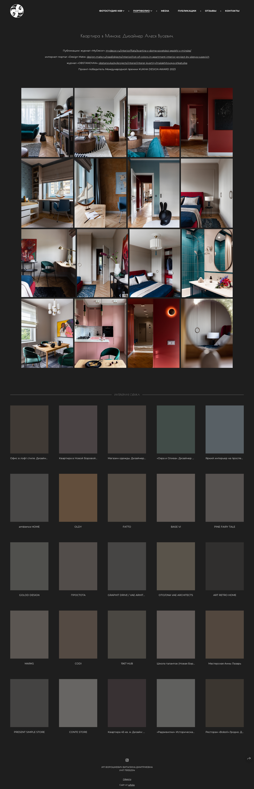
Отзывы (210, 10)
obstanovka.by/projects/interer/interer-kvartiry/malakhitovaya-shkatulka (143, 63)
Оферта (127, 785)
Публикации (187, 10)
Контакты (232, 10)
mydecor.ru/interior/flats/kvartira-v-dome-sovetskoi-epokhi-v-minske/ (148, 50)
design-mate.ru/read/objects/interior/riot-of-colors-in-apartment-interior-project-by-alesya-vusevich (148, 56)
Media (165, 10)
